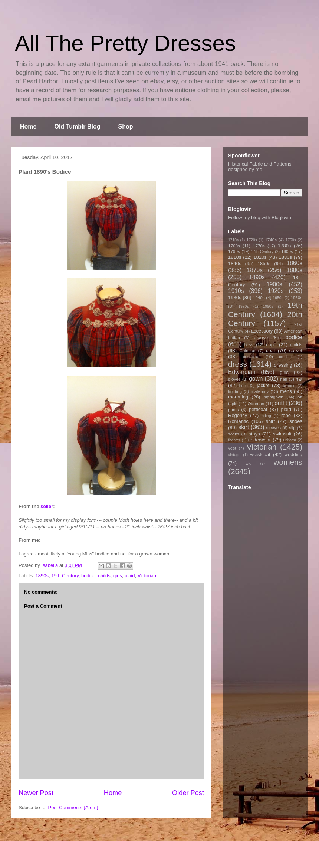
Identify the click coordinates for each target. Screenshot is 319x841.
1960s (296, 297)
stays (254, 434)
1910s (236, 291)
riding (266, 416)
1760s (234, 245)
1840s (234, 263)
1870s (255, 270)
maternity (260, 391)
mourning (238, 397)
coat (270, 350)
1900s (274, 284)
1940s (259, 297)
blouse (261, 337)
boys (249, 344)
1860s (294, 263)
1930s (234, 297)
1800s (287, 251)
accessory (262, 331)
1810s (234, 257)
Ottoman (256, 403)
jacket (263, 385)
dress (237, 364)
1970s (243, 306)
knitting (235, 391)
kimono (289, 386)
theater (234, 440)
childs (104, 575)
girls (117, 575)
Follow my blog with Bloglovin (259, 217)
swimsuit (282, 434)
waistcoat (260, 454)
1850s (263, 263)
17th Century (262, 252)
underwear (259, 440)
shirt (270, 421)
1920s (276, 291)
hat (299, 379)
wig (248, 463)
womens (288, 462)
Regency (237, 415)
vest (232, 447)
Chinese (248, 350)
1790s (234, 251)
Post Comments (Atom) (73, 807)
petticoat (258, 409)
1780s (284, 245)
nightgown (273, 396)
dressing (283, 365)
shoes (295, 421)
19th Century (64, 575)
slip (292, 427)
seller (46, 506)
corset (295, 350)
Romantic (238, 421)
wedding (293, 454)
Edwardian (242, 372)
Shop (125, 126)
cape (271, 344)
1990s (268, 306)
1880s (295, 270)
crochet (285, 357)
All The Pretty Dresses (125, 43)
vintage (234, 455)
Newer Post (36, 793)
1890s (42, 575)
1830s (285, 257)
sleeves (273, 427)
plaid (130, 575)
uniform (289, 440)
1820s (259, 257)
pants (233, 409)
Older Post (188, 793)
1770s (259, 245)
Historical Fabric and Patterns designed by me (260, 166)
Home (28, 126)
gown (256, 379)
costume (251, 356)
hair (283, 379)
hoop (243, 386)
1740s (271, 239)
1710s (233, 240)
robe (286, 415)
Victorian (147, 575)
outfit (280, 403)
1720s (252, 240)
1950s (278, 298)
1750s (291, 240)
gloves (234, 379)
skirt (243, 427)
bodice (88, 575)
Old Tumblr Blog (77, 126)
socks (233, 433)
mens (286, 391)
